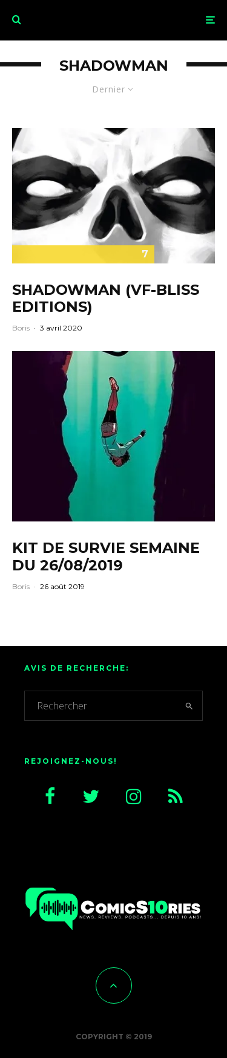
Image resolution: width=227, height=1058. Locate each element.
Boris (21, 327)
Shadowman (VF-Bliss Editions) (105, 299)
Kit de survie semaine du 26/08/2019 (106, 557)
